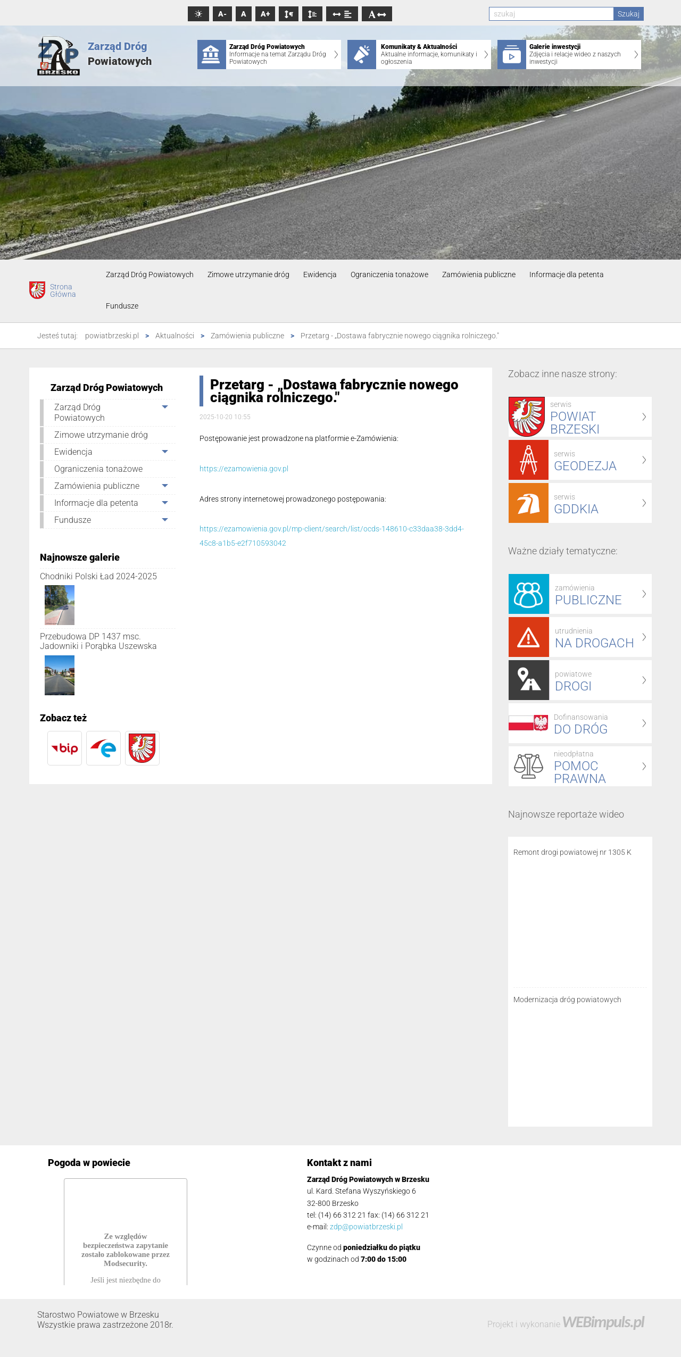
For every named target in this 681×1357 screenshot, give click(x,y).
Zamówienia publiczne (479, 274)
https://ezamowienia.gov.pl (244, 468)
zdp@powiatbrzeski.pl (366, 1226)
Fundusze (122, 306)
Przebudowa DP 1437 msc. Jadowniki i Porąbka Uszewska (98, 641)
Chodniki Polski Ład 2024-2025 (98, 576)
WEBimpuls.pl (603, 1321)
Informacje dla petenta (566, 274)
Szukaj (629, 14)
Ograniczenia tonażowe (389, 274)
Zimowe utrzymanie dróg (248, 274)
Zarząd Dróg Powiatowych (150, 274)
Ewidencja (320, 274)
